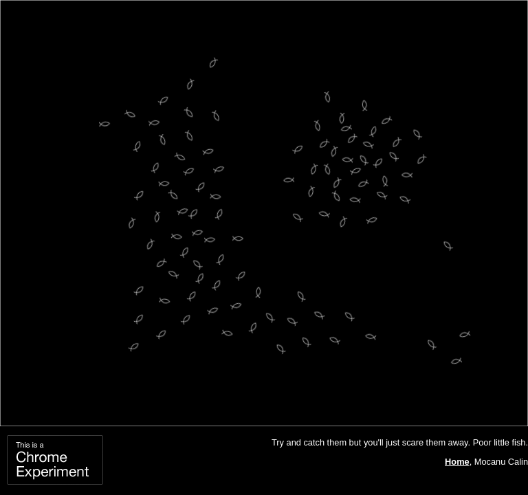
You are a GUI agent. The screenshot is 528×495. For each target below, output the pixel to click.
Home (457, 461)
